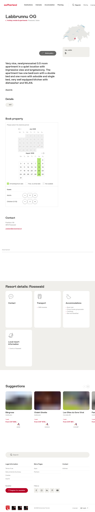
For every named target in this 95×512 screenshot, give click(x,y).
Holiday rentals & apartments (16, 20)
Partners (36, 472)
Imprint (7, 479)
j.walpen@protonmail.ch (13, 229)
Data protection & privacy (13, 472)
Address (65, 468)
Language (80, 5)
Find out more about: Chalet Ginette (47, 412)
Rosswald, (31, 20)
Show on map (76, 33)
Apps (35, 468)
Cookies (7, 475)
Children (12, 201)
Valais (37, 20)
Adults (9, 195)
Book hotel (70, 307)
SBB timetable (42, 307)
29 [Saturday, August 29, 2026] (39, 174)
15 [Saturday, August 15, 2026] (39, 167)
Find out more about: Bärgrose (18, 412)
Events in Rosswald (15, 348)
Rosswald (36, 286)
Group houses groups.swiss (75, 309)
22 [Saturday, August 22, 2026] (39, 171)
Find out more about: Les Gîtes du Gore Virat (76, 412)
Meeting (72, 5)
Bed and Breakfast (72, 313)
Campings (70, 311)
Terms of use (9, 468)
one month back (20, 129)
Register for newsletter (18, 489)
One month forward (43, 153)
